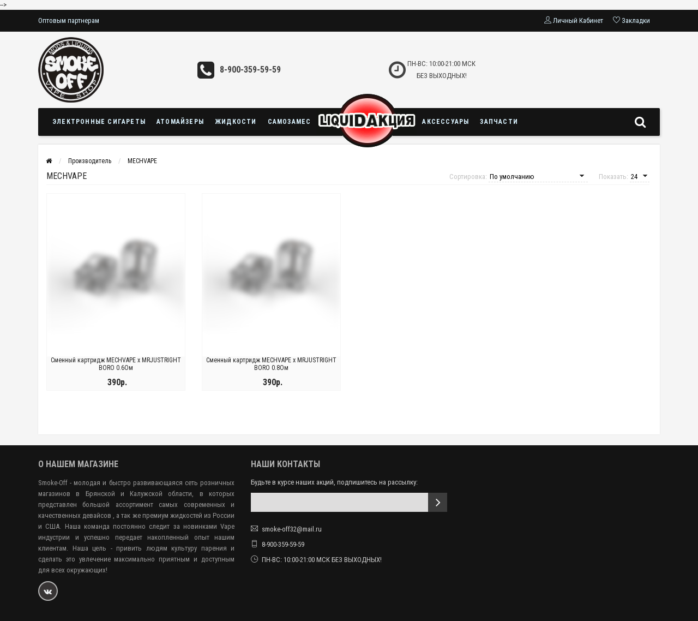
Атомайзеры (180, 122)
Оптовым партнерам (68, 20)
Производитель (89, 161)
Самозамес (289, 122)
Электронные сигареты (99, 122)
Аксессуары (445, 122)
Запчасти (499, 122)
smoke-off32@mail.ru (292, 529)
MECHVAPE (142, 161)
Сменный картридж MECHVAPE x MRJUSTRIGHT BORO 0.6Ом (116, 364)
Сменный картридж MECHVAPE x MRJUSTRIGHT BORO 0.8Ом (271, 364)
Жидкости (236, 122)
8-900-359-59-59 (250, 69)
